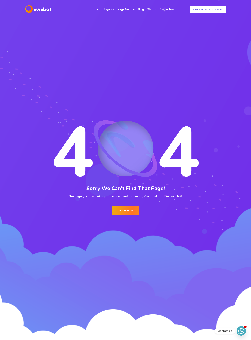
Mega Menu (124, 9)
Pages (108, 9)
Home (94, 9)
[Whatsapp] (241, 331)
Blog (141, 9)
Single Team (168, 9)
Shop (150, 9)
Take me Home (125, 210)
